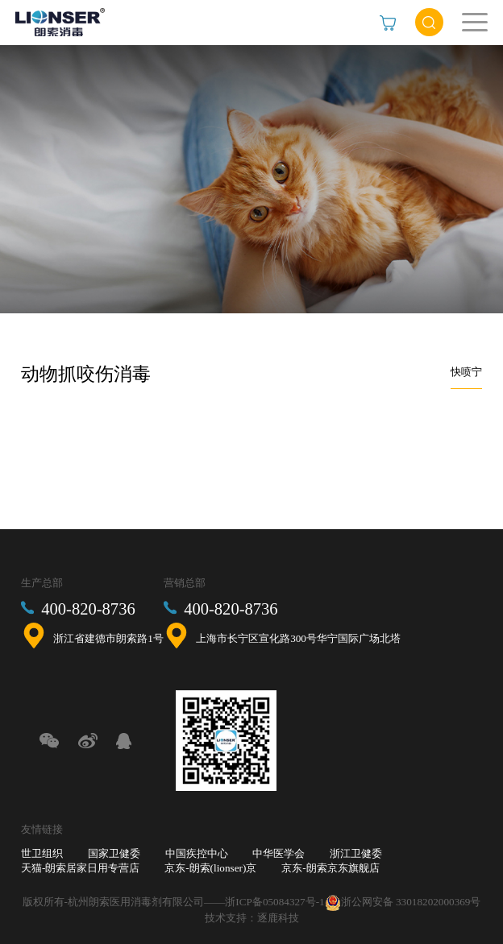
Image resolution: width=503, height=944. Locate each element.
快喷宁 (466, 372)
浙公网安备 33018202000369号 (411, 902)
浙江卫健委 (356, 853)
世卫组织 (42, 853)
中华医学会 (278, 853)
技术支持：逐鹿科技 (252, 918)
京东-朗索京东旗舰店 (330, 868)
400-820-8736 (88, 609)
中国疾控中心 (196, 853)
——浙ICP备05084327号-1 (264, 902)
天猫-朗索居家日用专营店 (80, 868)
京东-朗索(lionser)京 (210, 868)
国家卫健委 (114, 853)
